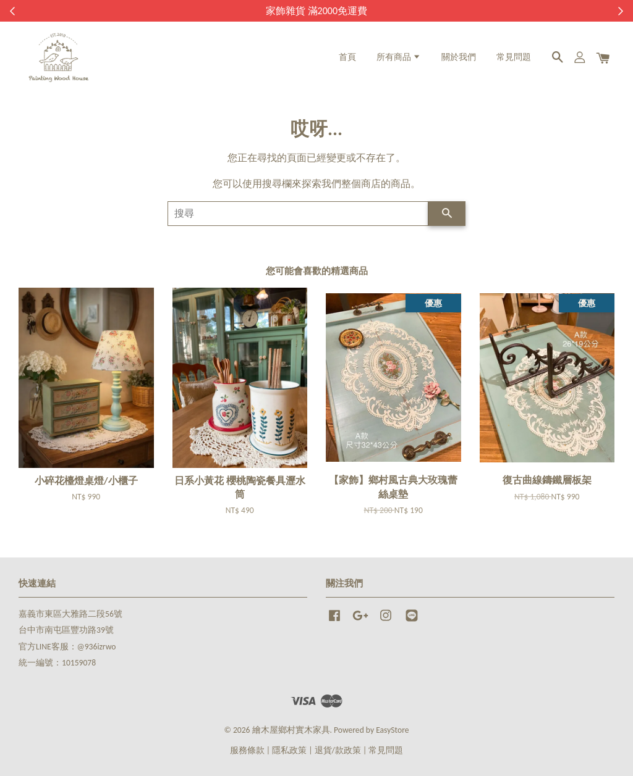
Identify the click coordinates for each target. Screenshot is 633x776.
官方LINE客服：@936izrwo (67, 646)
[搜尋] (298, 213)
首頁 (347, 57)
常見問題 (513, 57)
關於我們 (458, 57)
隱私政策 (289, 750)
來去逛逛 (386, 11)
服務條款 (247, 750)
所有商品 (398, 57)
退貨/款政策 (338, 750)
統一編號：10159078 (57, 662)
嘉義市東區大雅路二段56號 (70, 614)
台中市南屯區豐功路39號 (66, 630)
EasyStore (392, 730)
